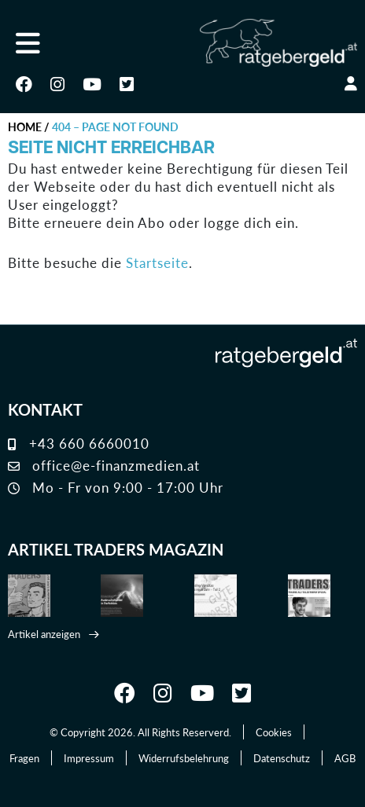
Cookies (274, 731)
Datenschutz (281, 757)
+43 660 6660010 (78, 443)
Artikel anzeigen (44, 633)
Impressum (89, 757)
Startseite (157, 263)
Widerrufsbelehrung (183, 757)
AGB (345, 757)
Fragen (24, 757)
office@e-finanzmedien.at (104, 465)
